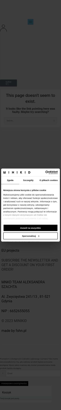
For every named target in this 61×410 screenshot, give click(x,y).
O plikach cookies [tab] (49, 180)
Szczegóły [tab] (28, 180)
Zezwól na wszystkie (30, 228)
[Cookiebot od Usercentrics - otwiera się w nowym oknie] (45, 172)
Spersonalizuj (30, 236)
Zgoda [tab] (10, 180)
